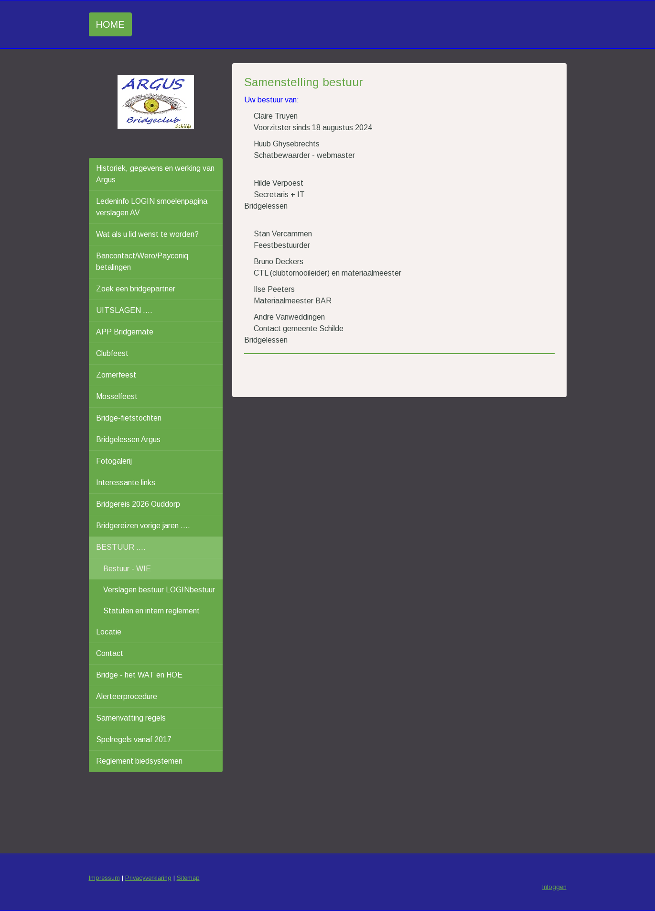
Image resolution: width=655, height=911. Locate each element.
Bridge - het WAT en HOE (139, 675)
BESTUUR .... (121, 547)
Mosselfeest (117, 396)
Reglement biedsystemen (139, 761)
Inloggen (554, 886)
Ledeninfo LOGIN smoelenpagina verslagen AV (151, 207)
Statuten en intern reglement (151, 611)
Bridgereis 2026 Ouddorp (138, 504)
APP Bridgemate (124, 332)
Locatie (108, 632)
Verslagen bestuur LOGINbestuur (159, 590)
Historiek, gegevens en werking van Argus (155, 174)
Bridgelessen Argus (128, 439)
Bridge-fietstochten (128, 418)
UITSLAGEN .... (124, 310)
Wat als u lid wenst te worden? (147, 234)
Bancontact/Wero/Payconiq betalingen (142, 261)
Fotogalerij (114, 461)
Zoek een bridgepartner (135, 289)
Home (110, 24)
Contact (109, 653)
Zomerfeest (116, 375)
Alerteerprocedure (126, 696)
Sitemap (188, 877)
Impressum (104, 877)
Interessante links (125, 482)
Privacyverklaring (148, 877)
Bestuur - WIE (127, 569)
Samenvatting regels (131, 718)
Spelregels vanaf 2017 (134, 739)
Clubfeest (112, 353)
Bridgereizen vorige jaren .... (143, 526)
